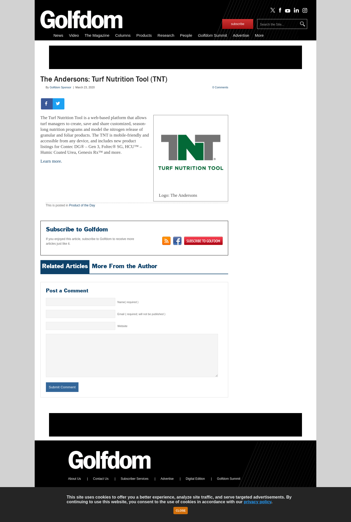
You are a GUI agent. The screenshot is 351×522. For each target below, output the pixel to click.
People (186, 35)
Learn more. (51, 161)
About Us (74, 486)
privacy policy (257, 502)
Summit (212, 35)
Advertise (241, 35)
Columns (123, 35)
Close (181, 510)
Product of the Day (82, 205)
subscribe (237, 24)
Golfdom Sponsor (60, 87)
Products (144, 35)
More (259, 35)
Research (166, 35)
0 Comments (220, 87)
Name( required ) (127, 302)
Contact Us (100, 486)
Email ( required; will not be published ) (141, 314)
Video (74, 35)
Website (122, 326)
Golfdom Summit (228, 486)
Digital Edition (195, 486)
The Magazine (97, 35)
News (58, 35)
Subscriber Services (135, 486)
